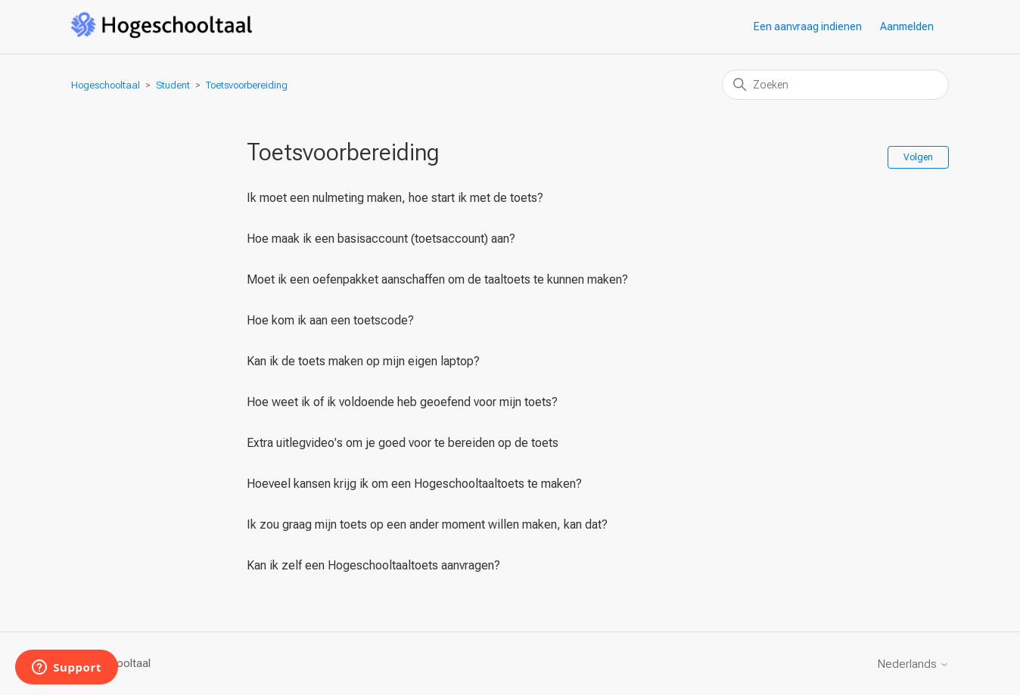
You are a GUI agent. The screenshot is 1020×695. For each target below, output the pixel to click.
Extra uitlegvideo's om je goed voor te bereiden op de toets (402, 443)
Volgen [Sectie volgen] (918, 157)
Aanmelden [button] (907, 26)
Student (173, 85)
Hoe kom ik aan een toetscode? (330, 320)
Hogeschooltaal (105, 85)
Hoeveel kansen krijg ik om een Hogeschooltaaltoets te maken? (414, 483)
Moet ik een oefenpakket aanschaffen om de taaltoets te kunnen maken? (437, 279)
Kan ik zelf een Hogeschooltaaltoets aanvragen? (373, 565)
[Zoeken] (835, 85)
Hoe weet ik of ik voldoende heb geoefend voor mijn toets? (402, 402)
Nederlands (913, 664)
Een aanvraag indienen (808, 26)
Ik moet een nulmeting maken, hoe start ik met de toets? (395, 198)
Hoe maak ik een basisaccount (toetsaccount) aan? (381, 238)
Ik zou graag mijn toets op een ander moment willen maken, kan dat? (427, 524)
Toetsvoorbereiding (247, 85)
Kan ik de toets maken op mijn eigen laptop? (363, 361)
